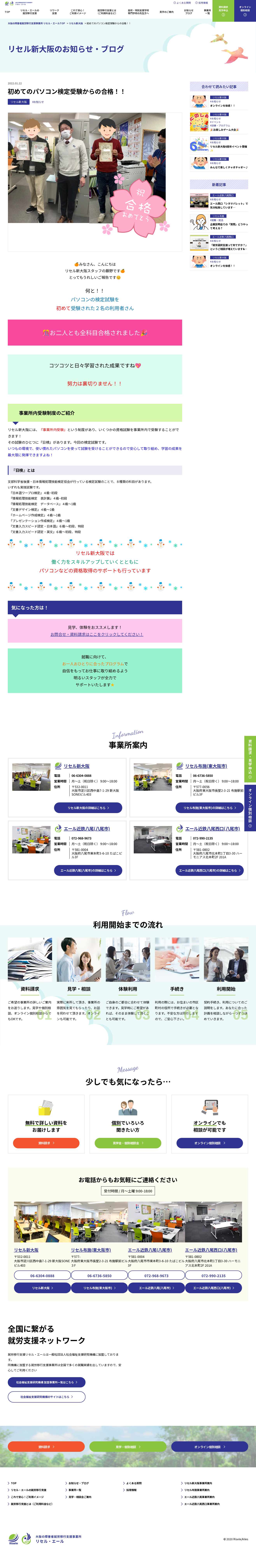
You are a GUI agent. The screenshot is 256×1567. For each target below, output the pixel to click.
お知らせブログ (188, 12)
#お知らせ (38, 102)
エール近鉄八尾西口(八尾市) (212, 1258)
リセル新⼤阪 (78, 765)
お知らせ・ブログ (79, 1492)
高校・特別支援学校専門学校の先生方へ (138, 12)
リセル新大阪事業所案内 (199, 1492)
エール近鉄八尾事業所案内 (200, 1506)
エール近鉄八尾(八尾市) (151, 1258)
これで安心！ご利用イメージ (78, 12)
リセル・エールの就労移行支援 (29, 12)
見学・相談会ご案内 (81, 1506)
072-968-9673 (156, 1284)
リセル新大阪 (18, 102)
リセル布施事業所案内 (197, 1499)
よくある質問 (184, 2)
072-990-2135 (214, 1284)
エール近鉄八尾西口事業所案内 (203, 1514)
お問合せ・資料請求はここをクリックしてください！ (97, 634)
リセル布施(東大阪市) (208, 765)
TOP (7, 11)
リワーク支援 (54, 12)
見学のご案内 (167, 11)
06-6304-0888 (42, 1284)
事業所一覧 (207, 12)
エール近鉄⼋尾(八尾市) (89, 828)
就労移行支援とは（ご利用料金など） (106, 12)
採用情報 (203, 2)
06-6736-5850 (99, 1284)
